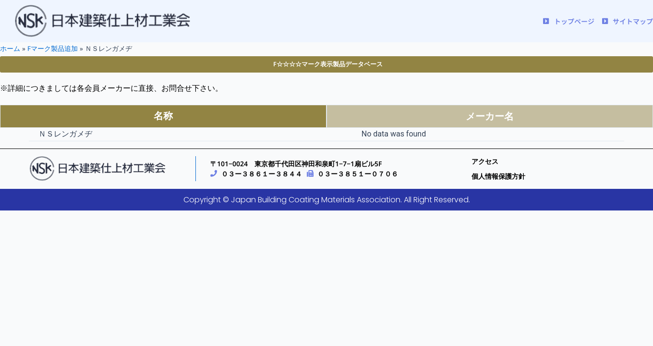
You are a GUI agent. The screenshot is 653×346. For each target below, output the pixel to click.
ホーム (10, 48)
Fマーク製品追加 (52, 48)
